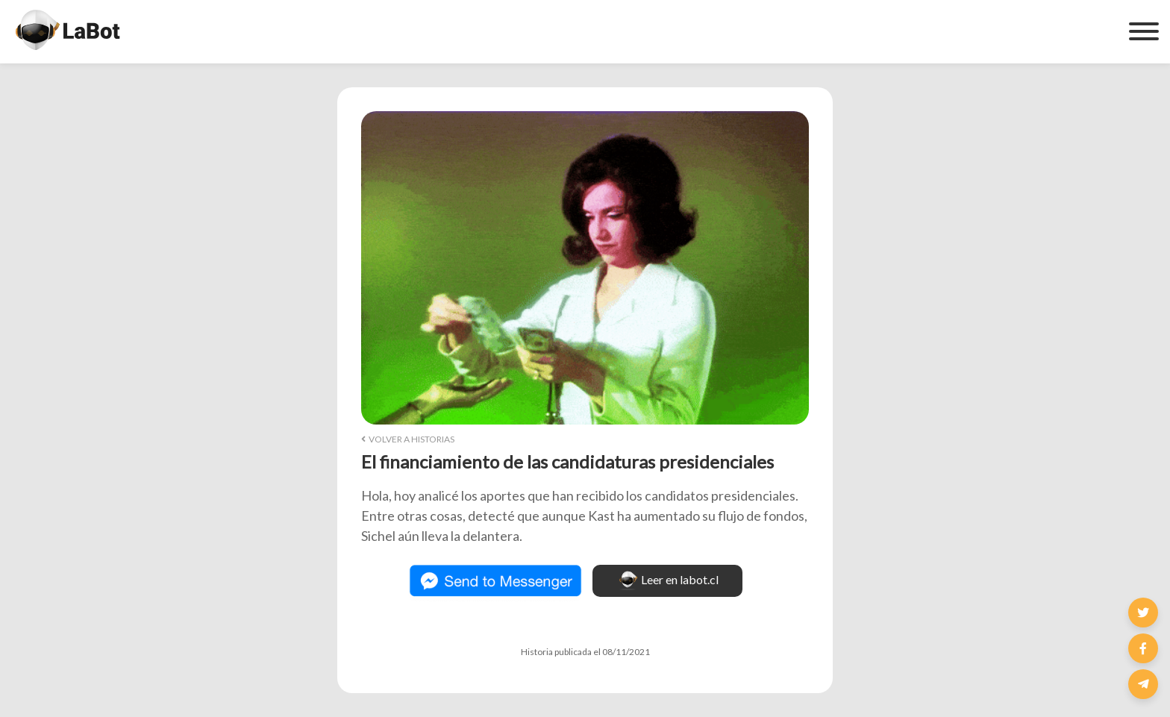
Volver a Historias (407, 439)
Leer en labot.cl (667, 581)
